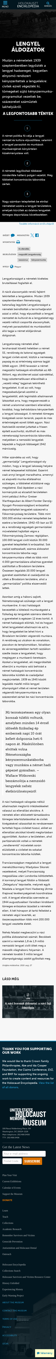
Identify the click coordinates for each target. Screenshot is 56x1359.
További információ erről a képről (36, 223)
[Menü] (5, 4)
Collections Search (11, 1270)
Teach (5, 1217)
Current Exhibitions (11, 1181)
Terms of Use (9, 1319)
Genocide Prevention (12, 1241)
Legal (5, 1343)
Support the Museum (12, 1194)
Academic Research (11, 1229)
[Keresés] (48, 4)
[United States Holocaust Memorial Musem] (28, 1116)
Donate (7, 1200)
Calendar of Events (11, 1187)
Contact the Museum (14, 1310)
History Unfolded (10, 1283)
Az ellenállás (24, 249)
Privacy (6, 1327)
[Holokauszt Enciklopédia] (28, 4)
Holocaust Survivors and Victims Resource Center (26, 1277)
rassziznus (23, 260)
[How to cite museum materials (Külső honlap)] (13, 235)
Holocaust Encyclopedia (14, 1264)
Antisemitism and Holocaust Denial (19, 1248)
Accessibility (9, 1335)
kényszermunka (39, 260)
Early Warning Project (13, 1295)
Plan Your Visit (9, 1175)
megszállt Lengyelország (30, 254)
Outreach (6, 1254)
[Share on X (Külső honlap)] (32, 235)
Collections (7, 1223)
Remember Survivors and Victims (18, 1235)
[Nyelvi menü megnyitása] (11, 267)
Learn (5, 1210)
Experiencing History (12, 1289)
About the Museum (13, 1302)
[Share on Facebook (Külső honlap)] (37, 235)
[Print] (18, 242)
